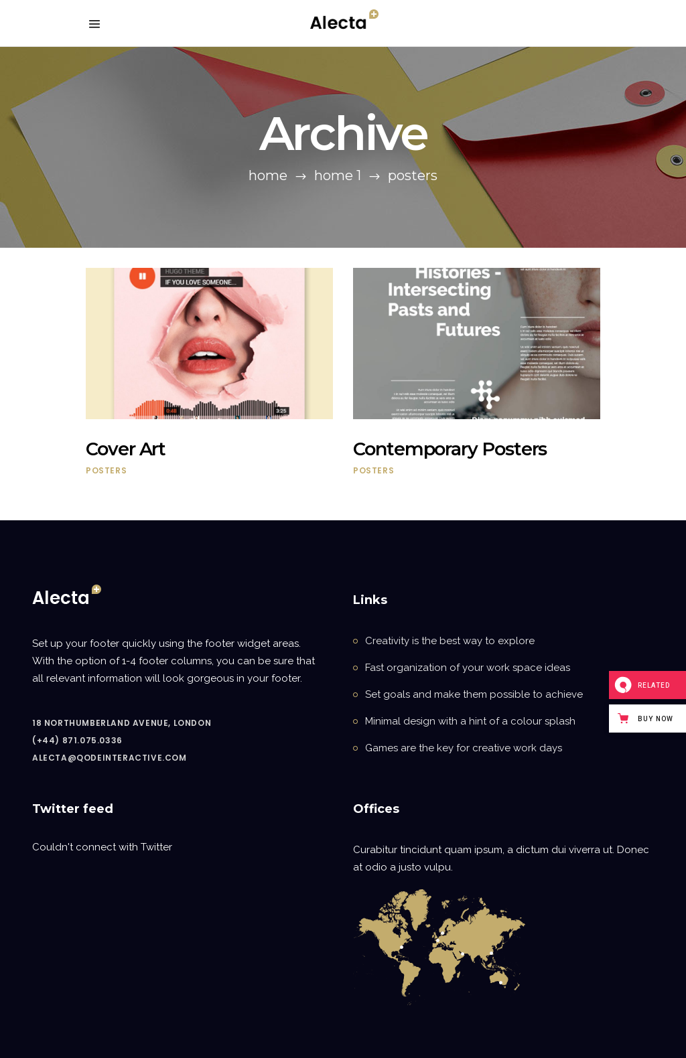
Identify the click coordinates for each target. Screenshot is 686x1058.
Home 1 (337, 175)
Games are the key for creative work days (463, 748)
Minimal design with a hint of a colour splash (470, 721)
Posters (106, 470)
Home (268, 175)
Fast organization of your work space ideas (467, 668)
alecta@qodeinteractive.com (109, 757)
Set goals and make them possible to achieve (474, 694)
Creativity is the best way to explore (450, 641)
